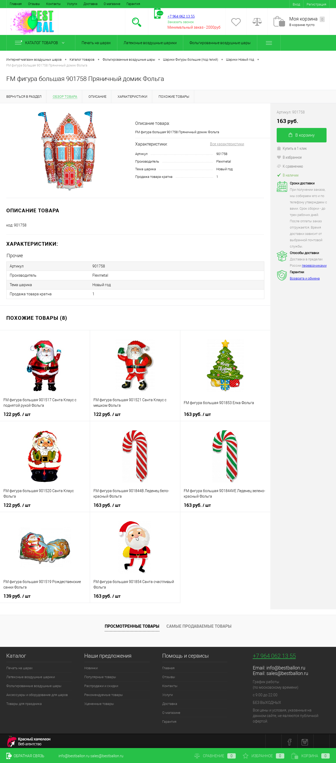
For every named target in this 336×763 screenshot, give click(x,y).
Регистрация (316, 4)
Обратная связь (25, 756)
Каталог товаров (40, 42)
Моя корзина (307, 19)
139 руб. (16, 594)
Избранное (263, 756)
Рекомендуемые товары (103, 693)
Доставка (90, 4)
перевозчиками (314, 265)
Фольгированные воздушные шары (220, 43)
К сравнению (290, 166)
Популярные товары (100, 675)
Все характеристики (227, 144)
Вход (296, 4)
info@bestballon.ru (285, 666)
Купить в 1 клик (292, 148)
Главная (16, 4)
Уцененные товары (99, 702)
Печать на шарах (96, 43)
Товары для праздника (24, 702)
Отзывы (34, 4)
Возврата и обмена (305, 278)
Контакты (53, 4)
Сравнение (215, 756)
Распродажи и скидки (101, 684)
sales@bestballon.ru (287, 671)
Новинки (91, 666)
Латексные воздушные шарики (150, 43)
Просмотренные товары (132, 624)
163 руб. (197, 413)
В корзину (302, 135)
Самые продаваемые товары (199, 624)
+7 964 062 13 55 (274, 654)
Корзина (310, 756)
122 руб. (16, 413)
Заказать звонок (180, 22)
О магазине (112, 4)
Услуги (72, 4)
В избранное (289, 157)
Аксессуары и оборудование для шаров (37, 693)
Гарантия (133, 4)
